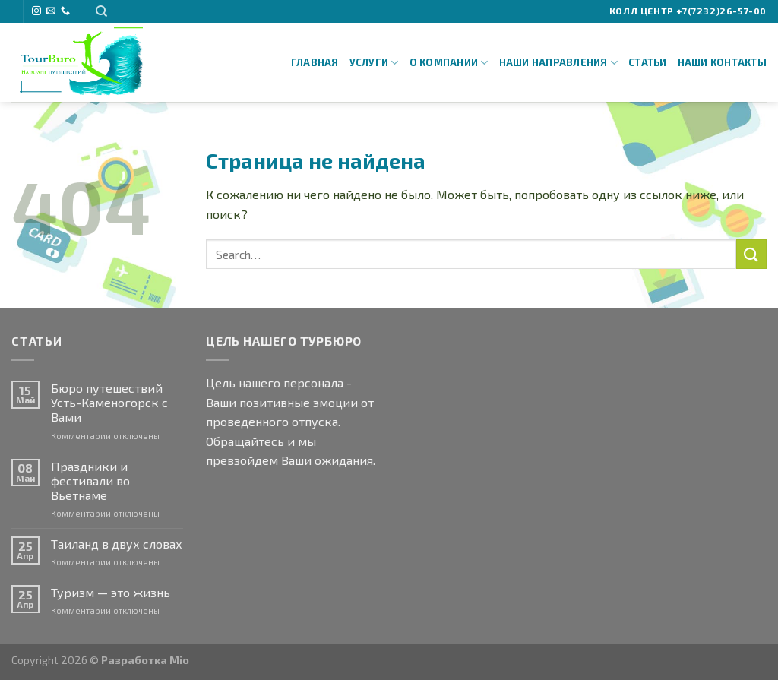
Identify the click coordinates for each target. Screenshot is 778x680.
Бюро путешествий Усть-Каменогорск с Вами (109, 402)
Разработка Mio (145, 659)
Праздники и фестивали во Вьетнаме (90, 480)
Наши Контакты (722, 62)
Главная (315, 62)
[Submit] (751, 254)
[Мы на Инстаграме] (36, 11)
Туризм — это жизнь (110, 592)
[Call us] (65, 11)
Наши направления (558, 62)
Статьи (647, 62)
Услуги (374, 62)
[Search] (101, 11)
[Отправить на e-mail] (50, 11)
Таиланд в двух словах (116, 543)
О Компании (449, 62)
